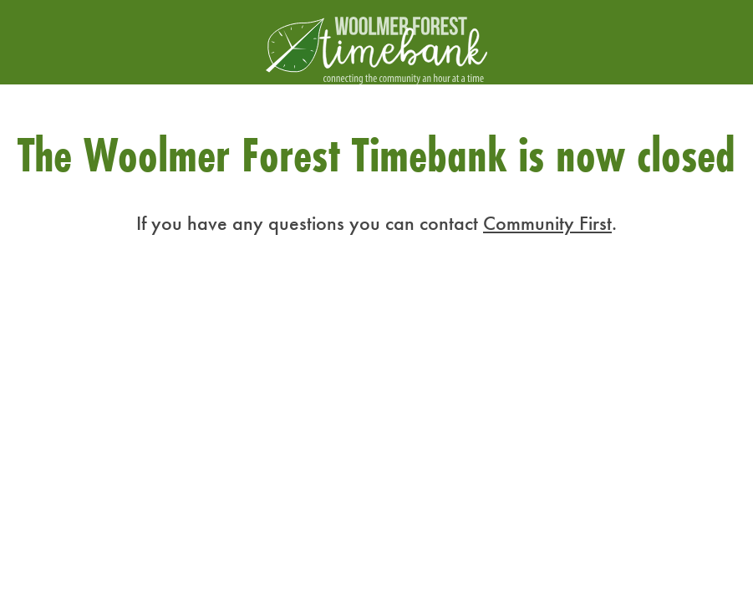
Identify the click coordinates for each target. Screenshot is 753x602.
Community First (547, 223)
